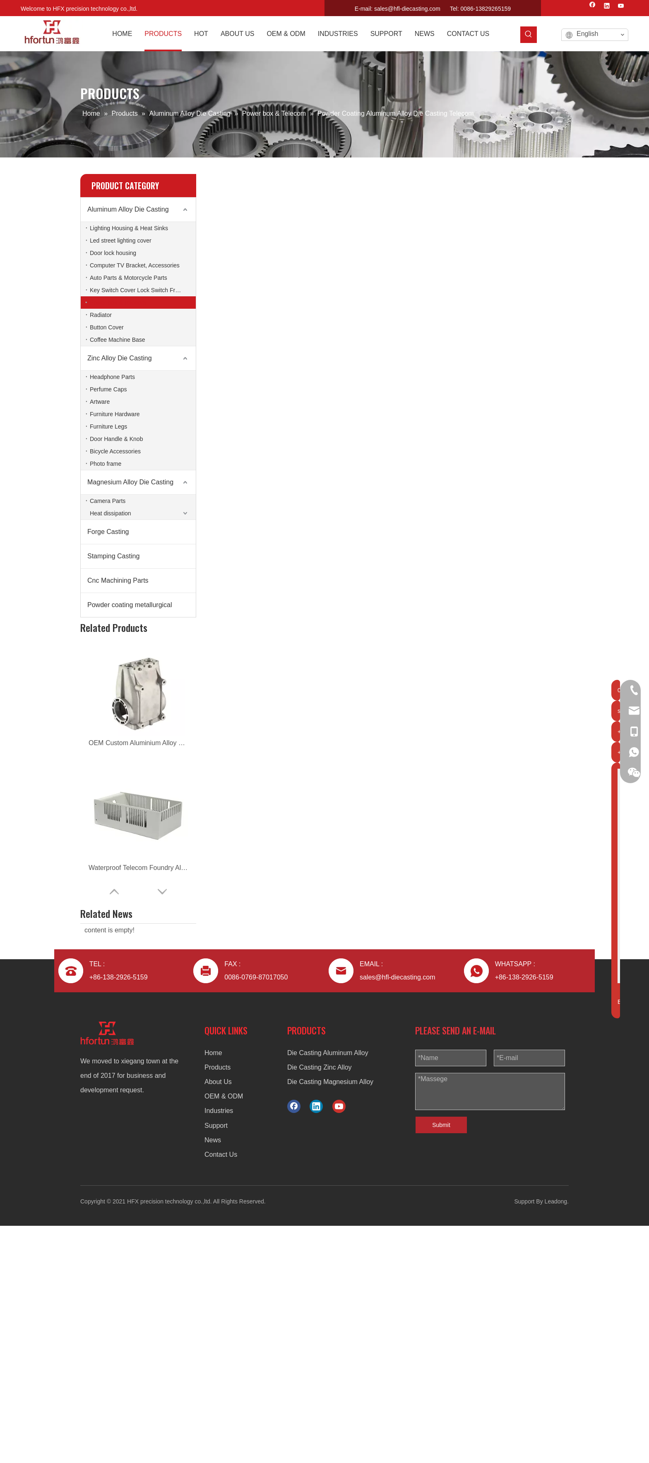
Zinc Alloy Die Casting (119, 358)
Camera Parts (107, 501)
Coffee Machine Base (117, 339)
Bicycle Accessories (115, 451)
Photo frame (105, 463)
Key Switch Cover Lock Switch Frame (138, 290)
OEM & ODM (223, 1333)
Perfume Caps (108, 389)
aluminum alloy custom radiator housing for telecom (138, 951)
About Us (218, 1318)
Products (217, 1304)
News (212, 1377)
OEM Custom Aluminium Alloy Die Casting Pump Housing (138, 643)
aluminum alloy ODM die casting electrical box (138, 848)
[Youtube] (621, 6)
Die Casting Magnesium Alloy (330, 1318)
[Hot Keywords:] (528, 34)
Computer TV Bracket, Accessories (135, 265)
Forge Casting (108, 531)
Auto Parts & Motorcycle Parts (128, 277)
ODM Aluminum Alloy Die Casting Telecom (138, 720)
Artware (100, 401)
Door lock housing (113, 253)
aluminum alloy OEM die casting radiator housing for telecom (138, 1002)
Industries (218, 1347)
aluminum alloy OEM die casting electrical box (138, 899)
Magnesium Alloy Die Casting (130, 482)
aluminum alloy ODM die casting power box (138, 1104)
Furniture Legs (108, 426)
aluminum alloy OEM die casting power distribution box (138, 823)
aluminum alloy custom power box (138, 1053)
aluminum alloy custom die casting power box (138, 1079)
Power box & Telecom (118, 302)
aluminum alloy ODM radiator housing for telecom (138, 925)
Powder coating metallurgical (129, 604)
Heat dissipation (110, 513)
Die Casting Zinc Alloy (319, 1304)
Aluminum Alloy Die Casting (128, 209)
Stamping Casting (113, 556)
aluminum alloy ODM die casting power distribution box (138, 771)
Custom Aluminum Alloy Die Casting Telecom (138, 746)
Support (216, 1362)
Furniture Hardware (115, 414)
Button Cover (107, 327)
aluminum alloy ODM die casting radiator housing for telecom (138, 976)
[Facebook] (592, 6)
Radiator (101, 315)
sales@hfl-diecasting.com (407, 8)
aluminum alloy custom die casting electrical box (138, 874)
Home (213, 1290)
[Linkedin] (607, 6)
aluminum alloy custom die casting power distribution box (138, 797)
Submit (441, 1362)
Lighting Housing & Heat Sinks (129, 228)
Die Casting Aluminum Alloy (327, 1290)
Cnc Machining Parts (118, 580)
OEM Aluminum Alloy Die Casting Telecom (138, 694)
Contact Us (220, 1391)
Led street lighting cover (120, 240)
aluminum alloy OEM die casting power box (138, 1028)
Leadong (556, 1438)
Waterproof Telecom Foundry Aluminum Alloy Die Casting (138, 669)
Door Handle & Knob (116, 439)
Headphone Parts (112, 377)
